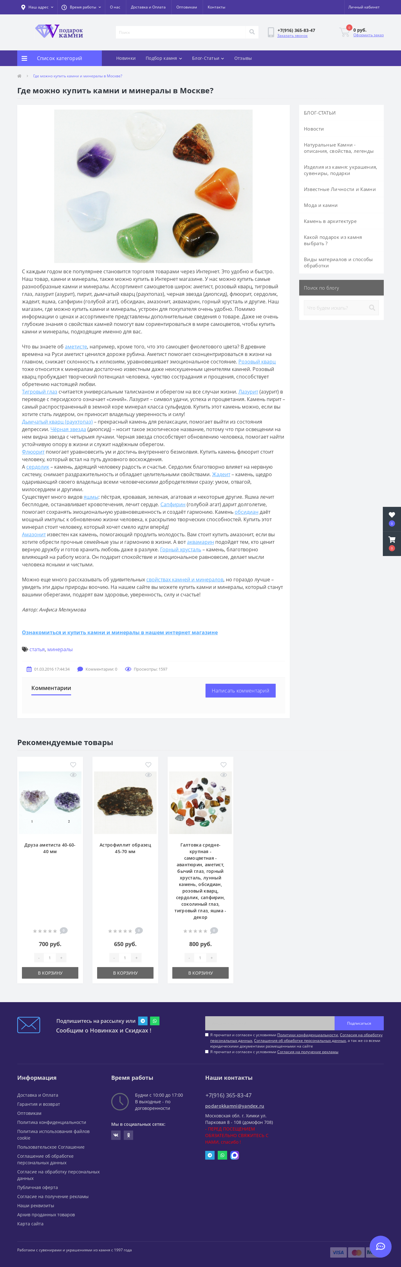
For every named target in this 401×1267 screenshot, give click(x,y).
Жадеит (221, 474)
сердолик (37, 466)
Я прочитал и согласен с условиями (274, 1051)
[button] (81, 7)
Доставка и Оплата (148, 7)
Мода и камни (321, 205)
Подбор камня (164, 58)
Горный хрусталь (180, 549)
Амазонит (34, 534)
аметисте (76, 346)
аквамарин (200, 541)
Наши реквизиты (35, 1205)
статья (37, 649)
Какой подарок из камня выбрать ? (333, 240)
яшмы (91, 496)
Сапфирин (172, 504)
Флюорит (33, 451)
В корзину (50, 973)
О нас (115, 7)
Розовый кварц (257, 361)
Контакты (216, 7)
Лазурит (248, 391)
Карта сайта (30, 1224)
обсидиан (246, 511)
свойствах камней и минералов (184, 579)
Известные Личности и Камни (340, 189)
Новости (314, 129)
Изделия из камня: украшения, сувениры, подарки (340, 170)
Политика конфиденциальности (51, 1122)
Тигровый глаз (39, 391)
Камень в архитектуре (330, 221)
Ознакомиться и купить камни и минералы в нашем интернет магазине (120, 632)
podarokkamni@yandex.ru (234, 1106)
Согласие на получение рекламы (53, 1196)
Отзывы (243, 58)
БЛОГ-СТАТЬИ (320, 113)
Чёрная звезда (68, 429)
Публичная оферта (37, 1187)
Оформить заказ (368, 35)
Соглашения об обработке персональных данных (300, 1040)
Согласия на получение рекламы (307, 1051)
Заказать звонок (292, 35)
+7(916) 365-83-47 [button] (229, 1095)
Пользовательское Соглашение (51, 1147)
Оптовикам (186, 7)
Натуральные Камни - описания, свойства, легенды (339, 148)
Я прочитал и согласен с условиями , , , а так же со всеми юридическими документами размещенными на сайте (296, 1040)
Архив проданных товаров (46, 1215)
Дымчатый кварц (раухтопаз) (57, 421)
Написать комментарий (240, 690)
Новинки (126, 58)
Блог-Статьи (208, 58)
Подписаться (359, 1023)
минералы (60, 649)
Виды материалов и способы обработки (338, 262)
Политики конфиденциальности (307, 1035)
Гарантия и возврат (38, 1104)
